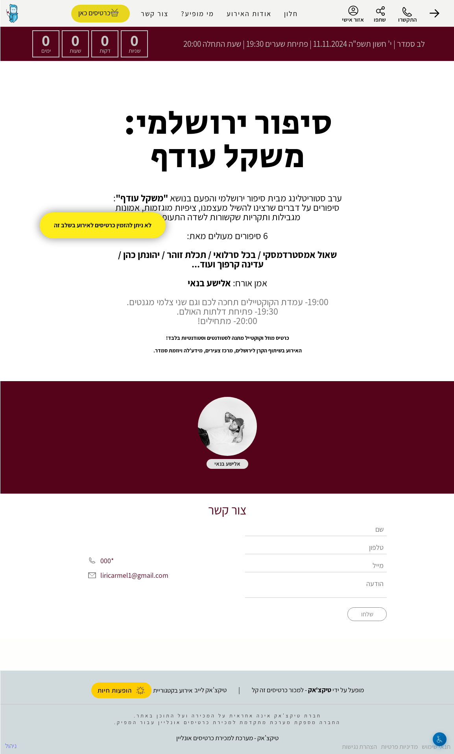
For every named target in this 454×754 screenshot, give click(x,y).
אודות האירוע (248, 13)
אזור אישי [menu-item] (352, 14)
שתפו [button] (379, 19)
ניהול (10, 745)
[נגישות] (439, 739)
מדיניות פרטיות (398, 746)
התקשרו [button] (407, 19)
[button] (434, 13)
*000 (106, 560)
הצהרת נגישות (358, 746)
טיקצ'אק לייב (210, 690)
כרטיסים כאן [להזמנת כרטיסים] (94, 12)
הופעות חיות (121, 690)
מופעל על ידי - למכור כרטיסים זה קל (307, 690)
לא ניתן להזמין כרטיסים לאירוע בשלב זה (102, 225)
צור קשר (154, 13)
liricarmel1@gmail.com (134, 575)
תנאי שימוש (435, 746)
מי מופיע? (197, 13)
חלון (290, 13)
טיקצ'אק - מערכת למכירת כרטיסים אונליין (227, 738)
